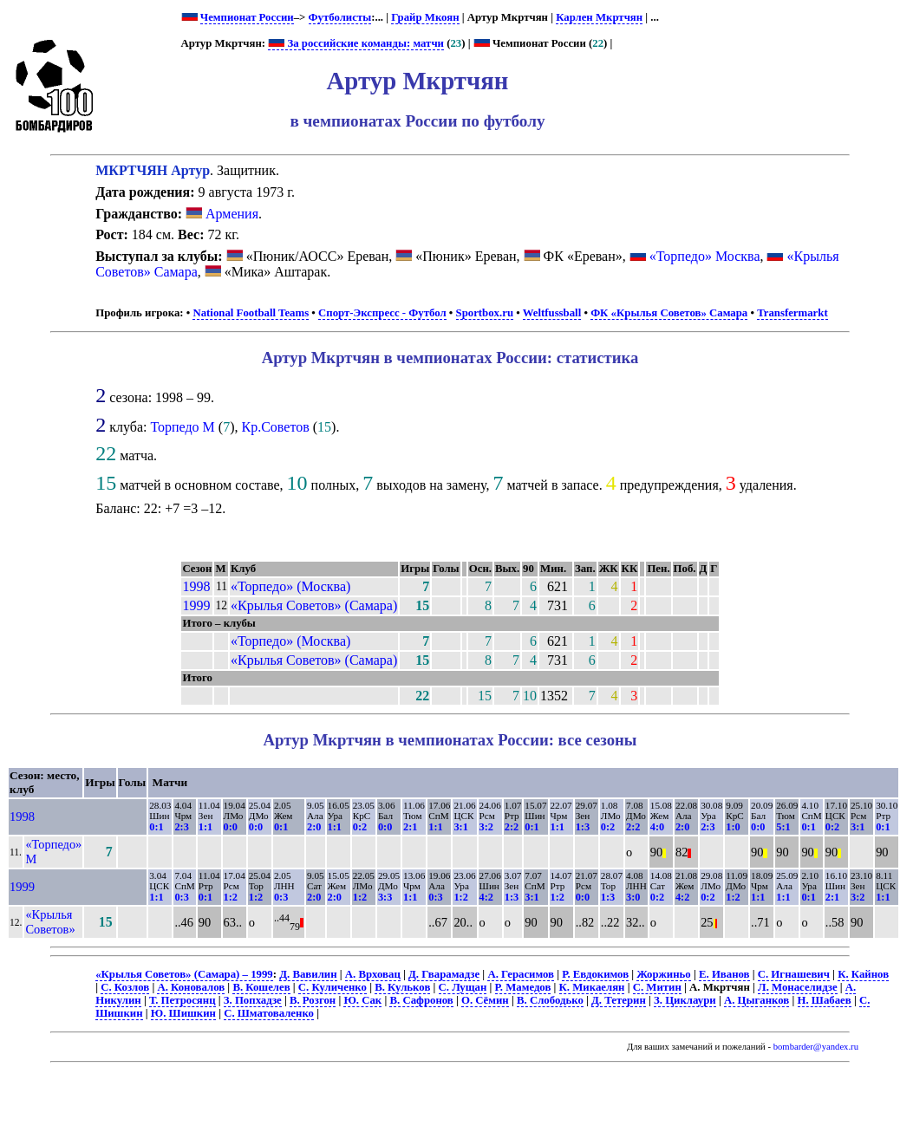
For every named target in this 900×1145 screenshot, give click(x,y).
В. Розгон (313, 1000)
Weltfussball (552, 313)
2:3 (181, 827)
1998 (196, 586)
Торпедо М (182, 427)
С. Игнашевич (794, 974)
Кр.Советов (275, 427)
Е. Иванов (724, 974)
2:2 (511, 827)
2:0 (314, 827)
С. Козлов (125, 987)
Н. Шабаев (824, 1000)
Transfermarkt (792, 313)
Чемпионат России (247, 17)
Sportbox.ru (484, 313)
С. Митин (657, 987)
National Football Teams (250, 313)
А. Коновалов (191, 987)
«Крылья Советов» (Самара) (314, 605)
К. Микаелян (592, 987)
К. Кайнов (863, 974)
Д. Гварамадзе (443, 974)
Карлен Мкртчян (599, 17)
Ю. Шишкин (183, 1013)
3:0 (633, 897)
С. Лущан (463, 987)
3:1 (460, 827)
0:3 (181, 897)
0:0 (231, 827)
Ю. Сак (362, 1000)
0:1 (156, 827)
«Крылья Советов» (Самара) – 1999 (184, 974)
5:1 (783, 827)
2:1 (410, 827)
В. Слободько (550, 1000)
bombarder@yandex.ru (815, 1046)
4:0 (657, 827)
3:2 (486, 827)
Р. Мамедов (523, 987)
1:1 (205, 827)
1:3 (583, 827)
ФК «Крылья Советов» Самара (668, 313)
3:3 (385, 897)
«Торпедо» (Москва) (290, 586)
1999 (196, 605)
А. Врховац (373, 974)
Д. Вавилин (307, 974)
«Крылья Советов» (50, 922)
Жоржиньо (663, 974)
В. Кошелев (261, 987)
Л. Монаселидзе (798, 987)
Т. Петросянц (182, 1000)
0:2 (360, 827)
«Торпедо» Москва (704, 256)
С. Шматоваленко (269, 1013)
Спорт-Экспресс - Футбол (382, 313)
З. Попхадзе (253, 1000)
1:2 (231, 897)
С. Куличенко (332, 987)
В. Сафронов (421, 1000)
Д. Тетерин (618, 1000)
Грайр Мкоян (425, 17)
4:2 (486, 897)
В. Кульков (402, 987)
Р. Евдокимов (595, 974)
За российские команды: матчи (356, 43)
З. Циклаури (685, 1000)
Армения (222, 213)
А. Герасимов (520, 974)
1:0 (733, 827)
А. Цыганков (756, 1000)
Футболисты (340, 17)
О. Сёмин (485, 1000)
